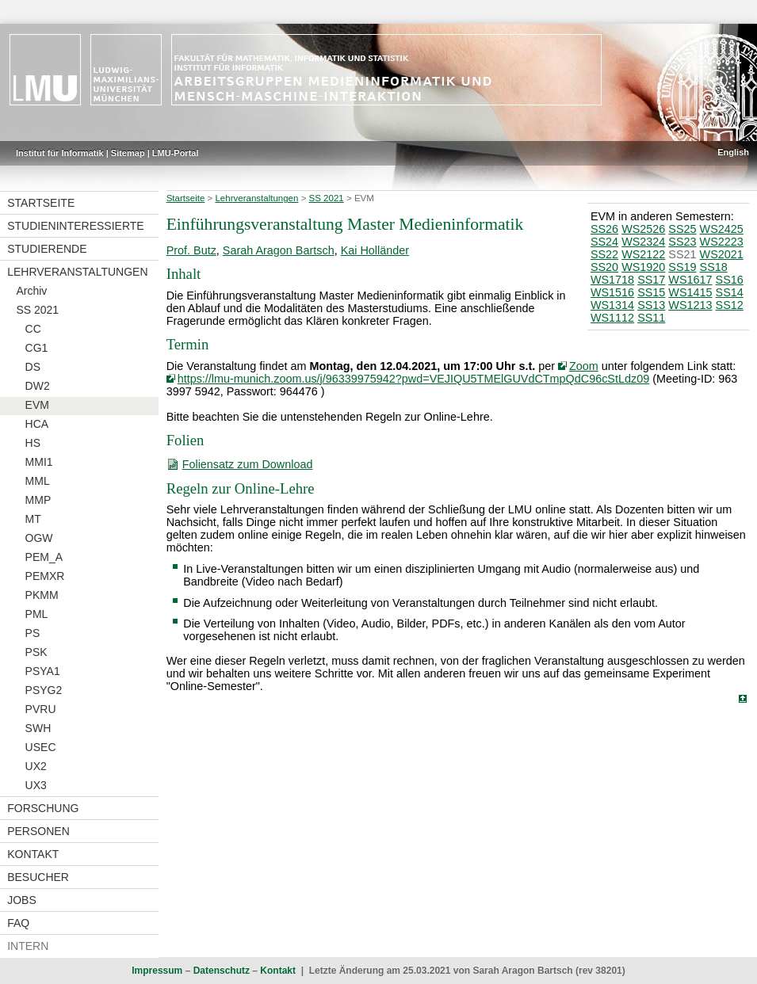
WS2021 (722, 254)
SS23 (682, 241)
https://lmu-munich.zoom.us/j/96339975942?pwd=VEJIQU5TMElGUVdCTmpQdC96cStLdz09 (414, 378)
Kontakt (33, 854)
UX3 (36, 785)
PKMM (42, 595)
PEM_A (44, 557)
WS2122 (643, 254)
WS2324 (643, 241)
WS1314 (612, 305)
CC (33, 328)
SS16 (730, 279)
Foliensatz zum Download (247, 464)
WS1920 (643, 267)
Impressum (157, 970)
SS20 (604, 267)
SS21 (682, 254)
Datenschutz (221, 970)
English (733, 152)
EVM (37, 405)
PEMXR (45, 576)
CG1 (36, 347)
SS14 (730, 292)
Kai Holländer (375, 250)
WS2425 (722, 229)
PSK (36, 652)
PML (36, 614)
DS (32, 366)
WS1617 (690, 279)
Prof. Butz (191, 250)
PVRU (40, 709)
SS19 (682, 267)
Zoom (583, 366)
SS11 (651, 317)
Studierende (46, 248)
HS (32, 443)
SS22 (604, 254)
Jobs (21, 900)
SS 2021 (37, 309)
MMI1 (39, 462)
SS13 (651, 305)
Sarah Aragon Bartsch (279, 250)
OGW (39, 538)
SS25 (682, 229)
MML (37, 481)
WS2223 (722, 241)
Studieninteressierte (75, 225)
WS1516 (612, 292)
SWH (38, 728)
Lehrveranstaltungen (77, 271)
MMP (38, 500)
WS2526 (643, 229)
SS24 (604, 241)
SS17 (651, 279)
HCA (37, 424)
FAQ (18, 923)
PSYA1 (42, 671)
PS (32, 633)
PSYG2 (44, 690)
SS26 (604, 229)
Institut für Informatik (60, 153)
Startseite (41, 202)
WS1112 (612, 317)
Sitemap (128, 153)
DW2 (37, 385)
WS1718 (612, 279)
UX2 (36, 766)
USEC (40, 747)
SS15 (651, 292)
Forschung (42, 808)
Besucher (38, 877)
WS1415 (690, 292)
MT (33, 519)
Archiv (31, 290)
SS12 (730, 305)
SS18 (714, 267)
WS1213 (690, 305)
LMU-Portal (175, 153)
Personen (38, 831)
